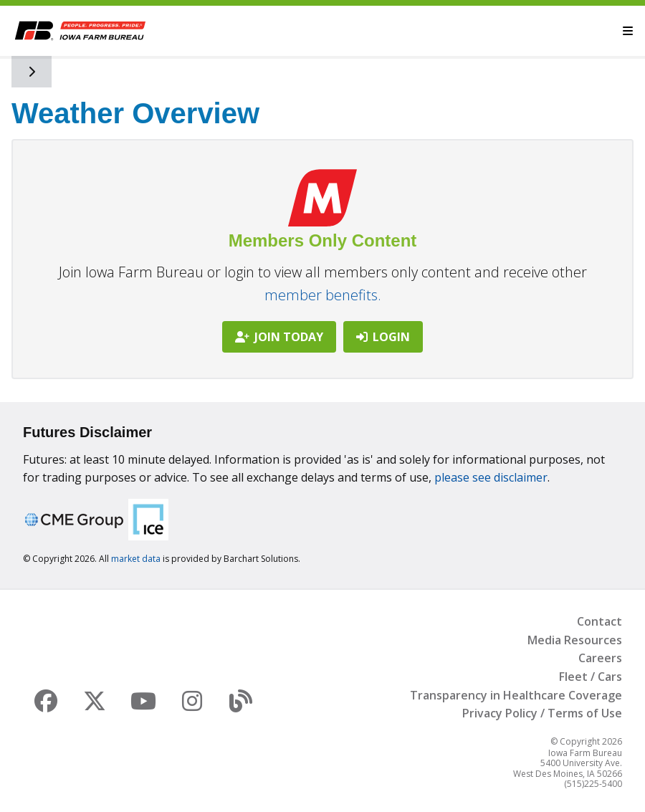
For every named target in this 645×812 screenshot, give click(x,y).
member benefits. (322, 295)
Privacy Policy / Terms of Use (542, 713)
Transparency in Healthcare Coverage (516, 695)
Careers (600, 658)
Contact (599, 621)
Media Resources (574, 640)
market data (136, 559)
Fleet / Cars (590, 676)
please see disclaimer (491, 477)
